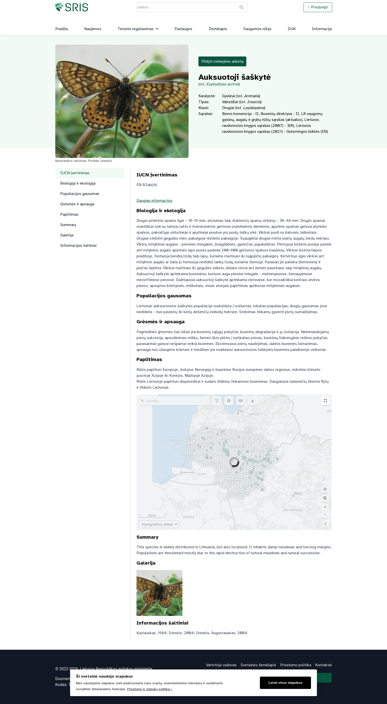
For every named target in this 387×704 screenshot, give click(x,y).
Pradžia (61, 28)
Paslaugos (183, 28)
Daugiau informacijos (154, 200)
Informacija (322, 28)
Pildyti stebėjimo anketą (222, 61)
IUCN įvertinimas (75, 173)
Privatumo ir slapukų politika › (149, 689)
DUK (292, 28)
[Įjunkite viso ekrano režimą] (325, 401)
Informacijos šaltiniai (78, 245)
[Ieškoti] (241, 7)
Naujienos (92, 28)
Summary (68, 224)
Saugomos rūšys (257, 28)
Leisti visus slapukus (285, 683)
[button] (137, 29)
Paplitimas (69, 214)
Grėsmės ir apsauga (77, 204)
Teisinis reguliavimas (137, 28)
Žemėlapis (218, 28)
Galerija (66, 235)
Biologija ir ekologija (78, 183)
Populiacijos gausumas (79, 193)
